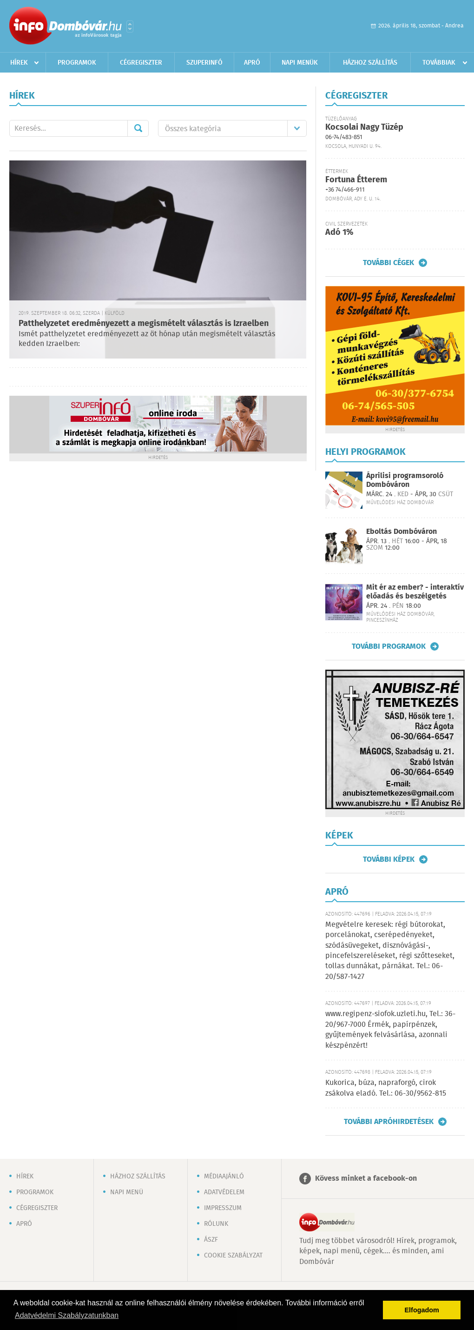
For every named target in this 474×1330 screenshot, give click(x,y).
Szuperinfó (204, 63)
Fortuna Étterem (356, 179)
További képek (389, 859)
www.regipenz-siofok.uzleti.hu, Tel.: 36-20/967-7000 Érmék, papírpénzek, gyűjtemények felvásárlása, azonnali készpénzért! (390, 1029)
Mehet (138, 128)
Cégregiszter (141, 63)
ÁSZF (211, 1240)
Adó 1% (339, 232)
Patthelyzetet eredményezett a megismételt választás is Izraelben (144, 323)
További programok (389, 646)
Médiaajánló (224, 1176)
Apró (252, 63)
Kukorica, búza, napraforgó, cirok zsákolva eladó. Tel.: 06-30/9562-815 (385, 1088)
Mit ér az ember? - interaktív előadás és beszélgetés (415, 592)
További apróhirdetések (389, 1121)
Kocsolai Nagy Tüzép (364, 127)
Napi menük (300, 63)
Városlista (129, 26)
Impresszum (223, 1208)
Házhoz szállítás (370, 63)
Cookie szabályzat (233, 1255)
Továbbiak (438, 63)
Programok (77, 63)
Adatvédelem (224, 1192)
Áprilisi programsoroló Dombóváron (404, 480)
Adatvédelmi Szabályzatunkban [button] (66, 1315)
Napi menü (126, 1192)
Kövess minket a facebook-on (366, 1178)
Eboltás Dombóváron (401, 532)
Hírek (19, 63)
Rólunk (216, 1224)
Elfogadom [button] (422, 1310)
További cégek (388, 263)
